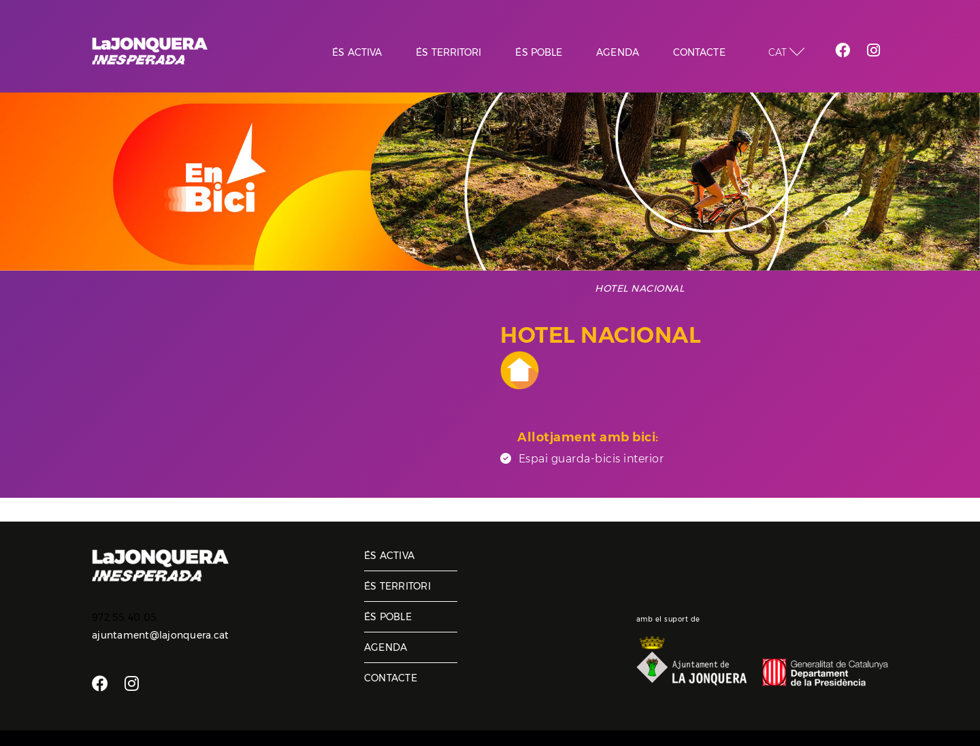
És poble (388, 617)
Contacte (390, 678)
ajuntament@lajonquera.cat (160, 635)
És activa (389, 555)
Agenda (386, 647)
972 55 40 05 (124, 617)
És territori (397, 586)
